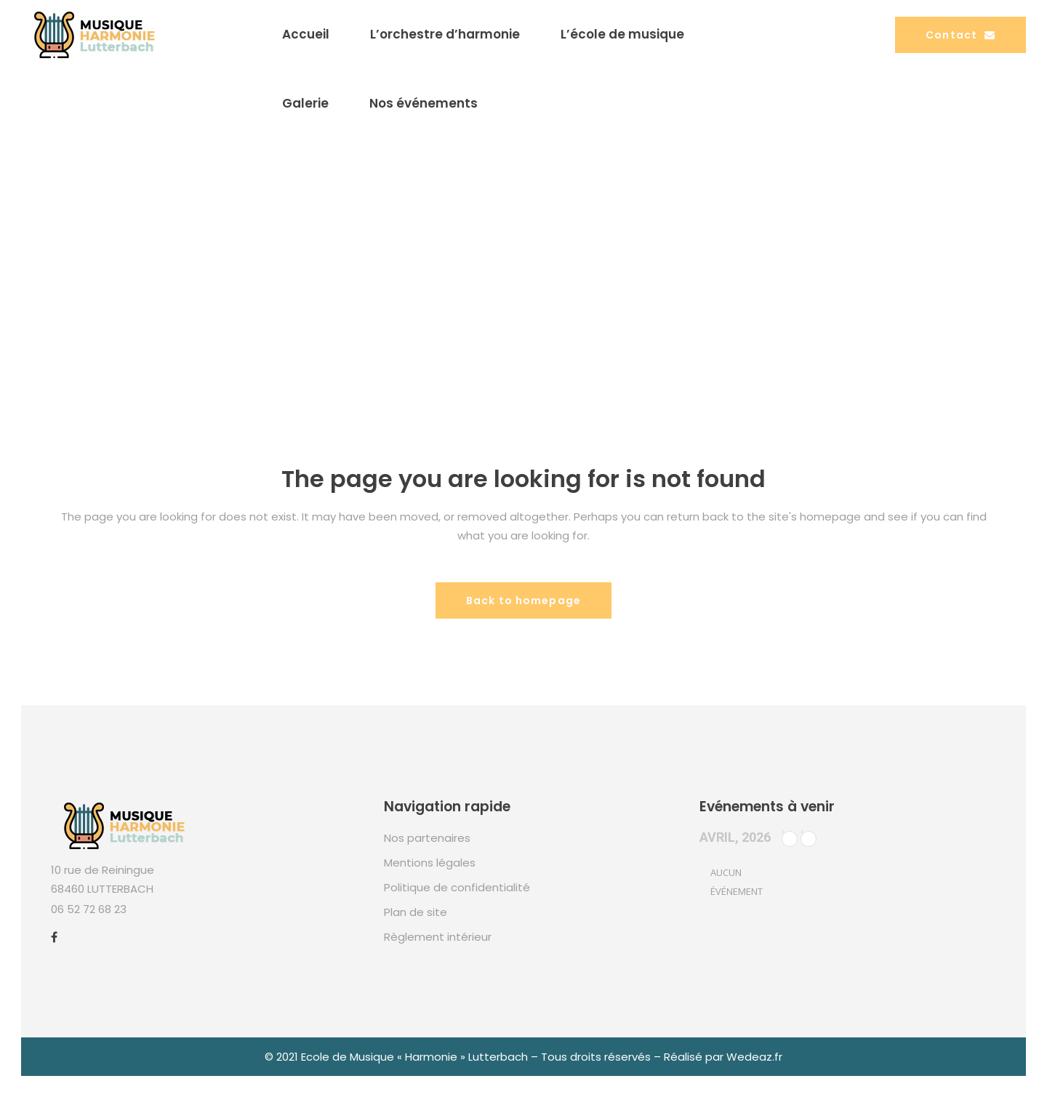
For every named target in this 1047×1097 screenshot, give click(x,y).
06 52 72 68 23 (89, 909)
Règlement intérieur (438, 936)
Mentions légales (430, 862)
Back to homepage (523, 600)
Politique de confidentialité (457, 887)
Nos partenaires (427, 837)
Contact (960, 35)
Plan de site (415, 912)
